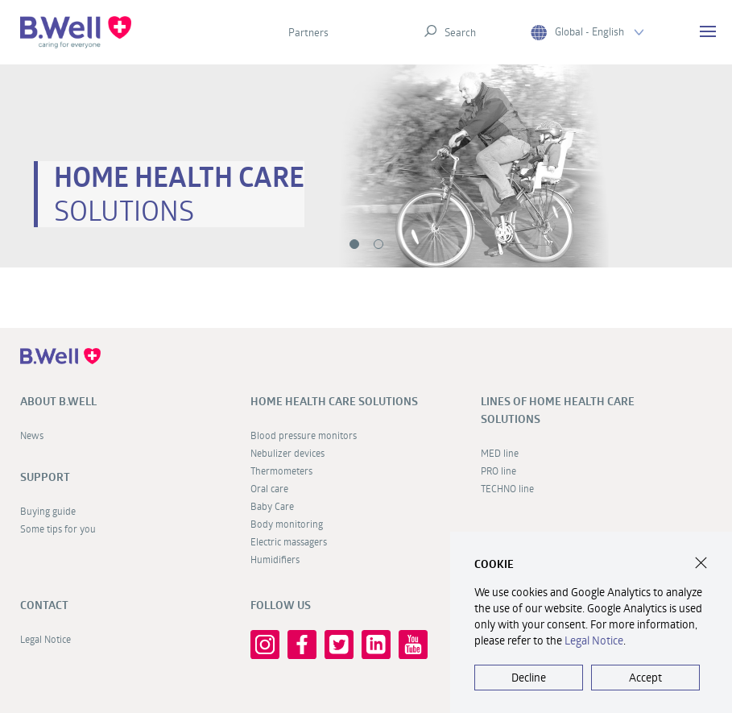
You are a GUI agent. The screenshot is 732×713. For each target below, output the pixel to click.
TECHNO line (507, 488)
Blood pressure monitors (303, 435)
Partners (308, 32)
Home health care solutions (334, 401)
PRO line (498, 470)
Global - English (587, 31)
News (31, 435)
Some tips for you (58, 528)
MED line (500, 452)
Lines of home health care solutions (558, 410)
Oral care (269, 488)
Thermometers (281, 470)
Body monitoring (286, 523)
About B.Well (58, 401)
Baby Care (272, 506)
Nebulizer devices (287, 452)
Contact (44, 605)
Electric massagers (288, 541)
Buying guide (48, 510)
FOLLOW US (280, 605)
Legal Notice (45, 638)
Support (45, 477)
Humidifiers (275, 559)
